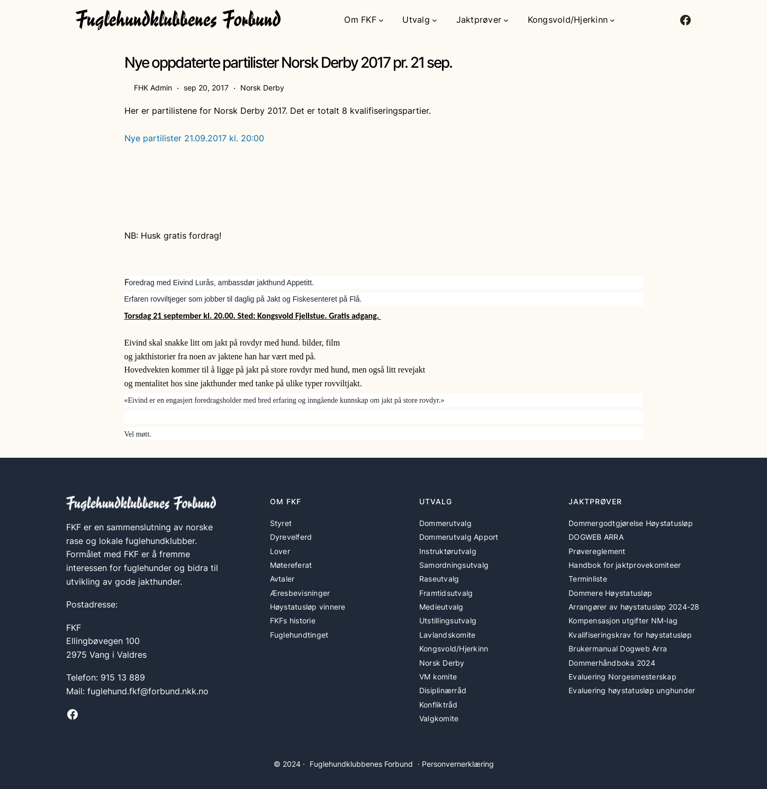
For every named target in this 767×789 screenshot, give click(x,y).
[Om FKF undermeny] (381, 20)
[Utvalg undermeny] (434, 20)
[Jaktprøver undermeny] (506, 20)
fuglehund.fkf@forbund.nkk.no (148, 691)
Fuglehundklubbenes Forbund (361, 763)
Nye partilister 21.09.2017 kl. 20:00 (194, 138)
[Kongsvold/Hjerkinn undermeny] (612, 20)
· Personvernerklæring (456, 763)
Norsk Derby (262, 87)
